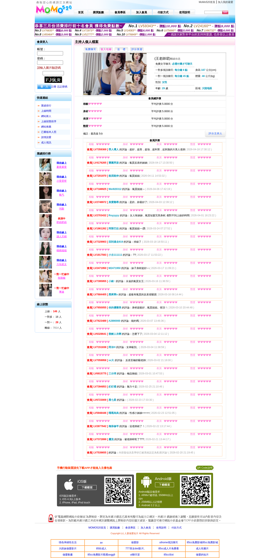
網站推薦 (46, 126)
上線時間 (46, 110)
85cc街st (169, 554)
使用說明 (161, 527)
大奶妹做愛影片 (68, 548)
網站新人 (46, 116)
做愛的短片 (202, 554)
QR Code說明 (204, 467)
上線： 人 (53, 311)
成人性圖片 (202, 548)
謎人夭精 (62, 236)
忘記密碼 (62, 86)
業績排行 (46, 105)
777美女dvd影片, (135, 548)
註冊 (53, 86)
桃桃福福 (62, 250)
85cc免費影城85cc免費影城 (202, 542)
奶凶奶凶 (62, 222)
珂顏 (61, 208)
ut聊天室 (135, 554)
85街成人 (101, 548)
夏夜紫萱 (62, 166)
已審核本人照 (48, 131)
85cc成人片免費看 (168, 548)
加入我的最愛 (225, 2)
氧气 (61, 194)
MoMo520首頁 (207, 2)
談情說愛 (46, 137)
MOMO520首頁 (97, 527)
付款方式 (176, 527)
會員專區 (130, 527)
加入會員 (146, 527)
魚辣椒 (61, 277)
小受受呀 (62, 180)
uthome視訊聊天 (168, 542)
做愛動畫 (68, 554)
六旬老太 (62, 264)
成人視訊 (46, 142)
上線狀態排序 (48, 121)
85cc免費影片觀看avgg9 (101, 554)
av (101, 542)
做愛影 (135, 542)
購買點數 (114, 527)
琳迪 (61, 291)
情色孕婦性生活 (68, 542)
